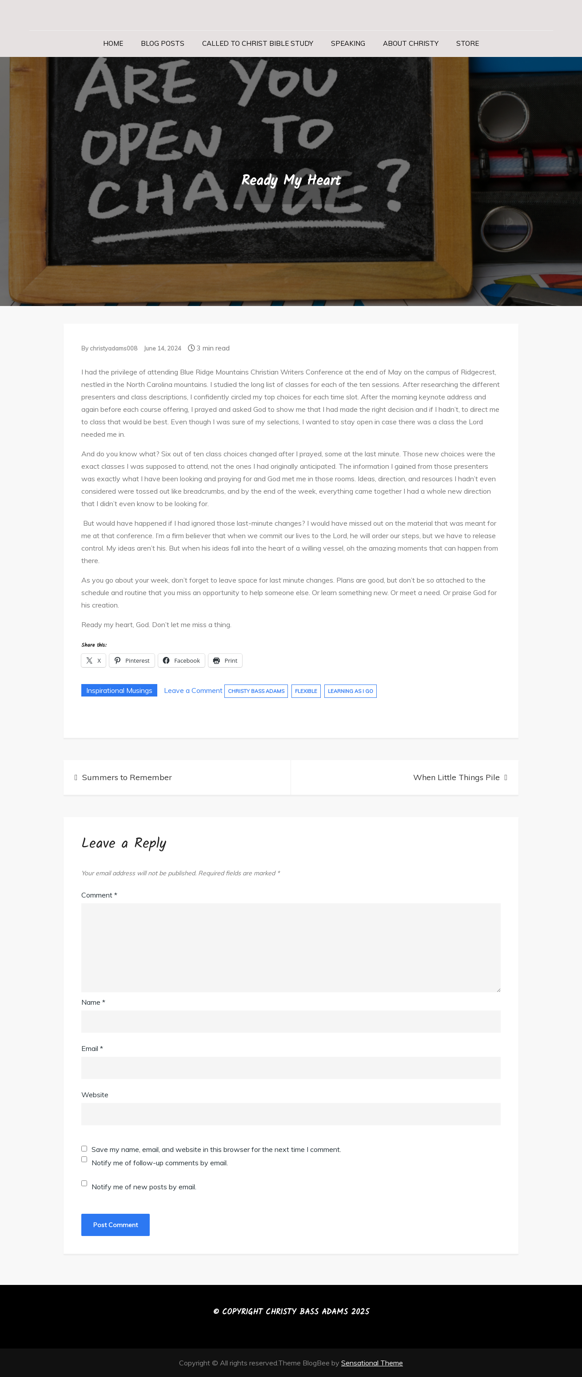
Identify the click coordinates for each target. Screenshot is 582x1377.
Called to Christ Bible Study (257, 43)
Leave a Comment (193, 690)
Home (113, 43)
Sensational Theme (372, 1362)
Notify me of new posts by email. (144, 1186)
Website (94, 1094)
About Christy (410, 43)
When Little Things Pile (456, 777)
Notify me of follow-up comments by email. (160, 1162)
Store (467, 43)
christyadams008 (113, 348)
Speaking (348, 43)
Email (92, 1048)
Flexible (306, 691)
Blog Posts (162, 43)
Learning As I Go (350, 691)
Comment (99, 894)
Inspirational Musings (119, 690)
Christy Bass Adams (256, 691)
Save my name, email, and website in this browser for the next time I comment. (216, 1149)
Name (93, 1002)
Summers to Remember (127, 777)
